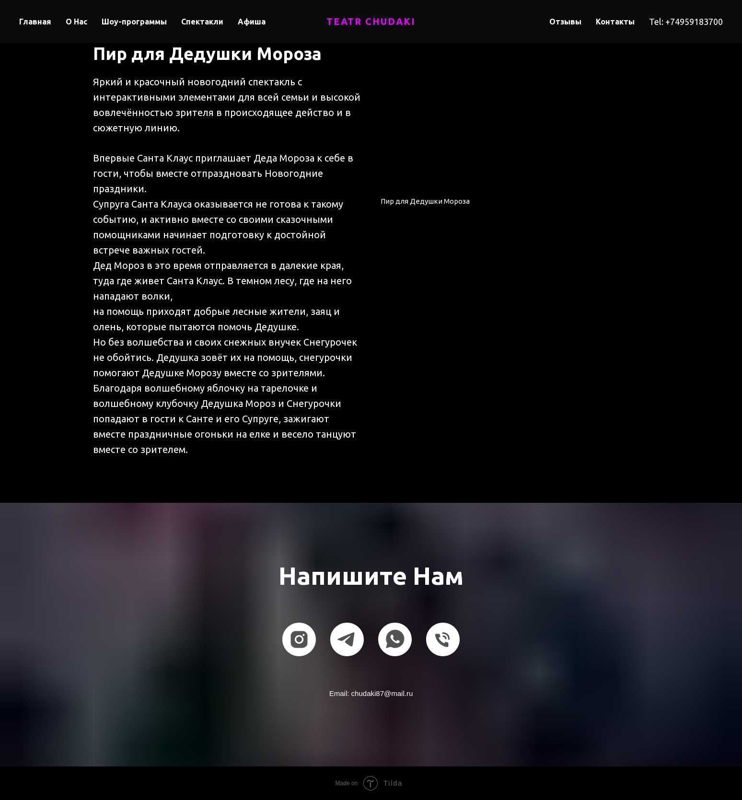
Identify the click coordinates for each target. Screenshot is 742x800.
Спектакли (202, 21)
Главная (35, 21)
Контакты (615, 21)
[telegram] (347, 639)
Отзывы (565, 21)
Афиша (252, 21)
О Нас (76, 21)
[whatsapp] (395, 639)
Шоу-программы (134, 21)
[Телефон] (443, 639)
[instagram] (299, 639)
